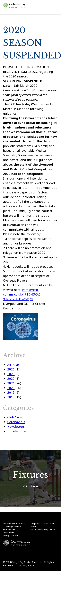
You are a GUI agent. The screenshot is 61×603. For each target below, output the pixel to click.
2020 (11, 388)
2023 (11, 374)
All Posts (13, 364)
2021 (11, 383)
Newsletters (16, 426)
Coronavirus (16, 422)
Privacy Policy (26, 565)
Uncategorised (17, 431)
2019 (11, 392)
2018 (11, 397)
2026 (11, 369)
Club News (15, 417)
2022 (11, 378)
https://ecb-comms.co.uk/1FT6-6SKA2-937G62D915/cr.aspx (22, 294)
